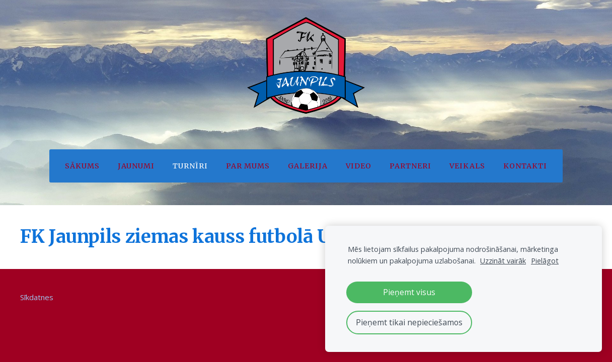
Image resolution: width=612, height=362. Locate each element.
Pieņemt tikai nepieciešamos (409, 322)
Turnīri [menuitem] (190, 165)
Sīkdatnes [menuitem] (36, 297)
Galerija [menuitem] (308, 165)
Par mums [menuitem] (248, 165)
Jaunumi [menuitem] (136, 165)
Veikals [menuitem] (467, 165)
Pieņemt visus (409, 292)
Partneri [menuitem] (410, 165)
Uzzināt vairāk (503, 260)
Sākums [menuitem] (82, 165)
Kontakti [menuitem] (525, 165)
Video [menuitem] (358, 165)
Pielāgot (545, 260)
